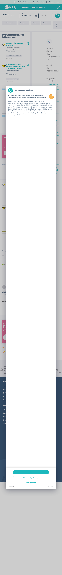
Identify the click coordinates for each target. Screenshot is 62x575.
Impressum (51, 486)
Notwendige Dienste (31, 478)
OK (31, 472)
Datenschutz (11, 486)
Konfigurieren (31, 483)
